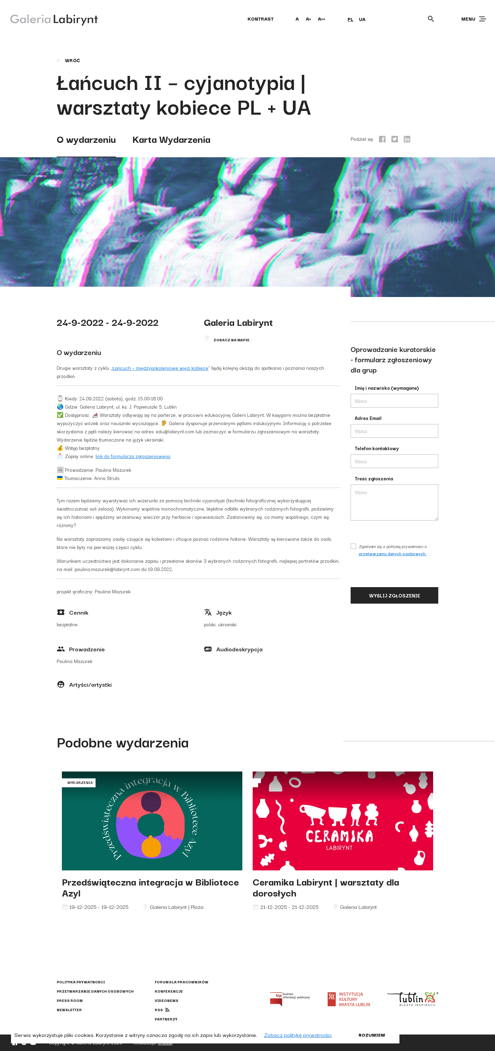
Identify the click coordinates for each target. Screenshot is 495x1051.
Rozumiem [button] (372, 1034)
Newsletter (69, 1010)
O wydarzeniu (86, 138)
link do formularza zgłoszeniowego (133, 456)
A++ (321, 18)
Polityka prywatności (81, 982)
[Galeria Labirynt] (49, 18)
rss (159, 1010)
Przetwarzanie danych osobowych (95, 991)
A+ (308, 18)
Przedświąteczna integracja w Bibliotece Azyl (150, 887)
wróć (68, 60)
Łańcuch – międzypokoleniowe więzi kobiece (160, 368)
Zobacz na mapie (231, 340)
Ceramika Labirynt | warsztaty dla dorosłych (326, 887)
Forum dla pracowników (181, 982)
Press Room (69, 1000)
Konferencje (169, 991)
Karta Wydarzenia (171, 138)
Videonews (166, 1000)
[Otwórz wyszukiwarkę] (431, 18)
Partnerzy (166, 1019)
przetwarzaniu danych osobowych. (393, 553)
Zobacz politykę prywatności (298, 1034)
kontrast (261, 18)
